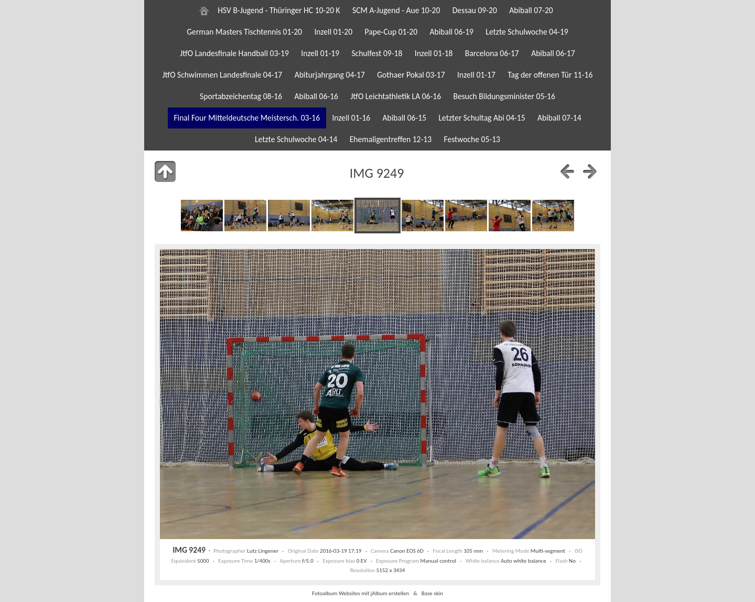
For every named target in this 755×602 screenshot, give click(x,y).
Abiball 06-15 (405, 118)
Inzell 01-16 (351, 118)
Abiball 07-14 (559, 118)
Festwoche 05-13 (472, 139)
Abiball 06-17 (553, 53)
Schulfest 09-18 (376, 53)
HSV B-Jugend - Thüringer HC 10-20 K (279, 10)
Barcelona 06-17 (492, 53)
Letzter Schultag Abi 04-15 (481, 118)
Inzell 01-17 (476, 75)
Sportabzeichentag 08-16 (241, 96)
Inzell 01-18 (434, 53)
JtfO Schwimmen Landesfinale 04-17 (223, 75)
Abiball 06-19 (451, 32)
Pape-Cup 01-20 (391, 32)
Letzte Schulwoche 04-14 (296, 139)
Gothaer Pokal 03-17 (411, 75)
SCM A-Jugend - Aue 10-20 (396, 10)
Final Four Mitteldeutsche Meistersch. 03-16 (247, 118)
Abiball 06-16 (316, 96)
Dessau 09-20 (474, 10)
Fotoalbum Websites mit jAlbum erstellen (360, 593)
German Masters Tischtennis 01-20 (244, 32)
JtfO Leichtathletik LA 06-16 (395, 96)
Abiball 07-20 (531, 10)
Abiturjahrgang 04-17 (330, 75)
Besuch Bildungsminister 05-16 (504, 96)
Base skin (432, 593)
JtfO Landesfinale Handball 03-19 (234, 53)
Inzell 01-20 (333, 32)
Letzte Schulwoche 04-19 (527, 32)
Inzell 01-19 (320, 53)
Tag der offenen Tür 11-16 (550, 75)
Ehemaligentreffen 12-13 (391, 139)
